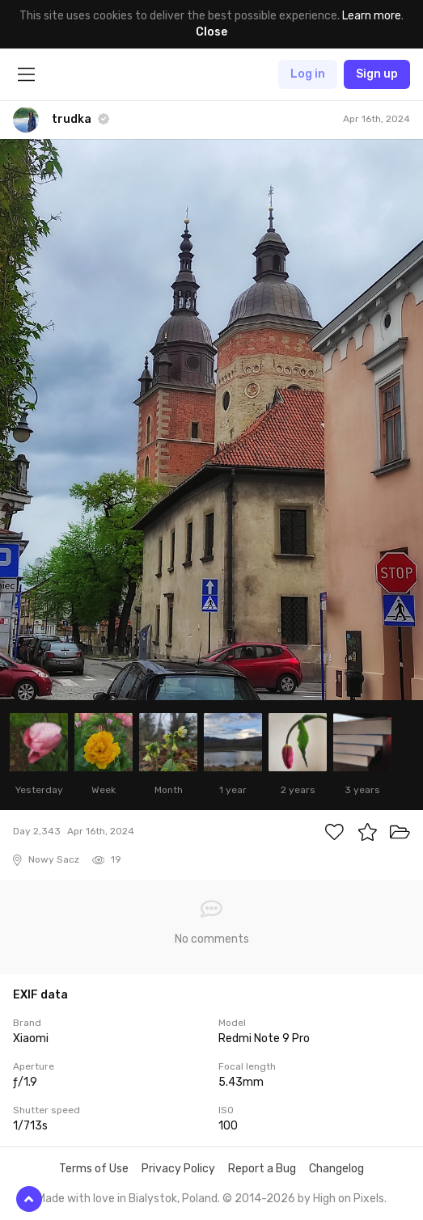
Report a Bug (262, 1169)
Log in (307, 74)
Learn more (371, 16)
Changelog (336, 1169)
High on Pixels (348, 1198)
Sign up (377, 74)
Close (211, 32)
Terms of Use (94, 1169)
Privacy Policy (178, 1169)
